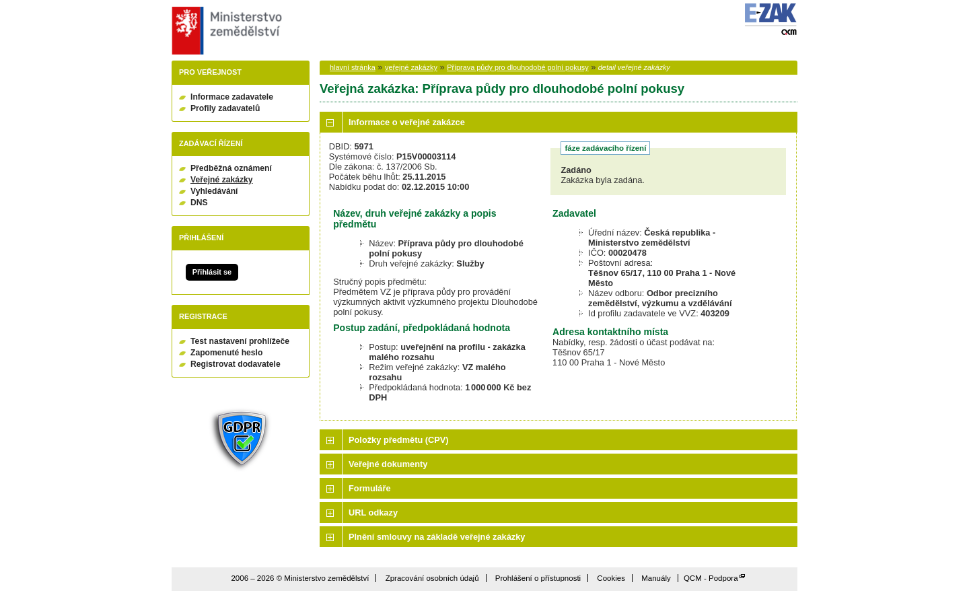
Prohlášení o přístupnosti (538, 578)
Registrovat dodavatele (235, 364)
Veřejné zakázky (221, 179)
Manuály (656, 578)
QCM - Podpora (711, 578)
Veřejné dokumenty (388, 464)
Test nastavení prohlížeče (239, 341)
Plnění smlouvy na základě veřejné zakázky (437, 537)
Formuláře (370, 488)
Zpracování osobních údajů (432, 578)
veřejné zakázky (411, 67)
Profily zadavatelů (225, 108)
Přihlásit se (211, 272)
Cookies (611, 578)
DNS (199, 202)
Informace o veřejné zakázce (407, 122)
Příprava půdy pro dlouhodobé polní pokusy (517, 67)
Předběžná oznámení (231, 168)
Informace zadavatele (231, 97)
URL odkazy (373, 512)
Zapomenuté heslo (226, 352)
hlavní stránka (352, 67)
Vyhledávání (214, 191)
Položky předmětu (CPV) (399, 440)
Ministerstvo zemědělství (225, 31)
